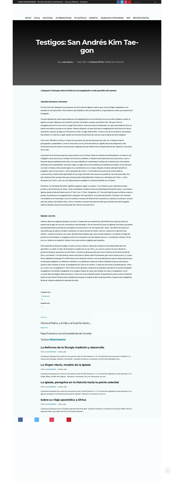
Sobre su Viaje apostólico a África (63, 399)
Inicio (28, 18)
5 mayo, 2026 (62, 404)
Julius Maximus (67, 62)
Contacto (84, 2)
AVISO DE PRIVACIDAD (27, 2)
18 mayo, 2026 (62, 369)
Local (37, 18)
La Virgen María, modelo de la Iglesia (66, 364)
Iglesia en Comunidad (112, 18)
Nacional (48, 18)
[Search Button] (154, 2)
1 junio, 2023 (81, 62)
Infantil (93, 18)
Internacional (64, 18)
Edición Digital (141, 18)
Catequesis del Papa (96, 62)
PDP (128, 18)
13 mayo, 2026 (62, 387)
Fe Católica (80, 18)
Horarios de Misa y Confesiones (50, 2)
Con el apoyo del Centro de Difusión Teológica (35, 477)
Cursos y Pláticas (71, 2)
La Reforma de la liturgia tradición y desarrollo (72, 347)
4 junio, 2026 (62, 352)
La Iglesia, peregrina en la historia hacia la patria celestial (80, 382)
